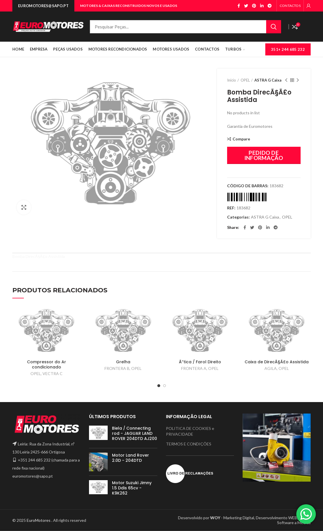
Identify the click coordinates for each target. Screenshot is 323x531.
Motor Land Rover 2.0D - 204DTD (130, 458)
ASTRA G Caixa (267, 80)
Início (231, 80)
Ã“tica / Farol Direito (200, 361)
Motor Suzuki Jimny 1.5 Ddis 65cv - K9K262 (132, 488)
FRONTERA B (117, 368)
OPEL (245, 80)
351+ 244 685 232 (288, 49)
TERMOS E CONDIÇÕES (188, 443)
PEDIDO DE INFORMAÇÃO (263, 155)
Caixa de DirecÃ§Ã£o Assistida (277, 361)
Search (273, 26)
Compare (241, 139)
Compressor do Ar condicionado (46, 364)
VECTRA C (52, 373)
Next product (297, 80)
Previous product (286, 80)
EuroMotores (39, 520)
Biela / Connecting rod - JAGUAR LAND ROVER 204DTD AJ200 (134, 433)
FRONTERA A (193, 368)
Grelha (123, 361)
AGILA (270, 368)
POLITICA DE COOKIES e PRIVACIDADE (190, 431)
